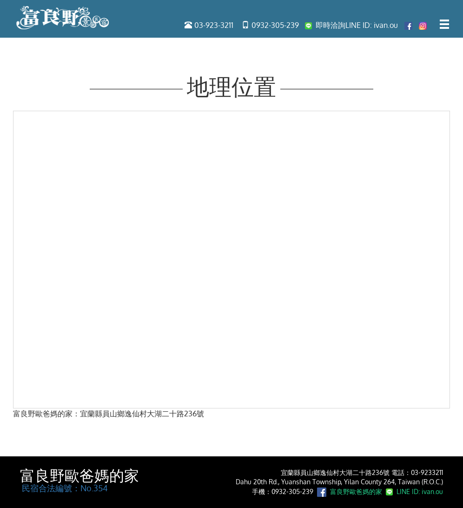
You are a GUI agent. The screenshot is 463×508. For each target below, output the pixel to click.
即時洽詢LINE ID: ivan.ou (351, 25)
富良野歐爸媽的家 (79, 476)
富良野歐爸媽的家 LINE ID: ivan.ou (384, 491)
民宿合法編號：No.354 (64, 488)
